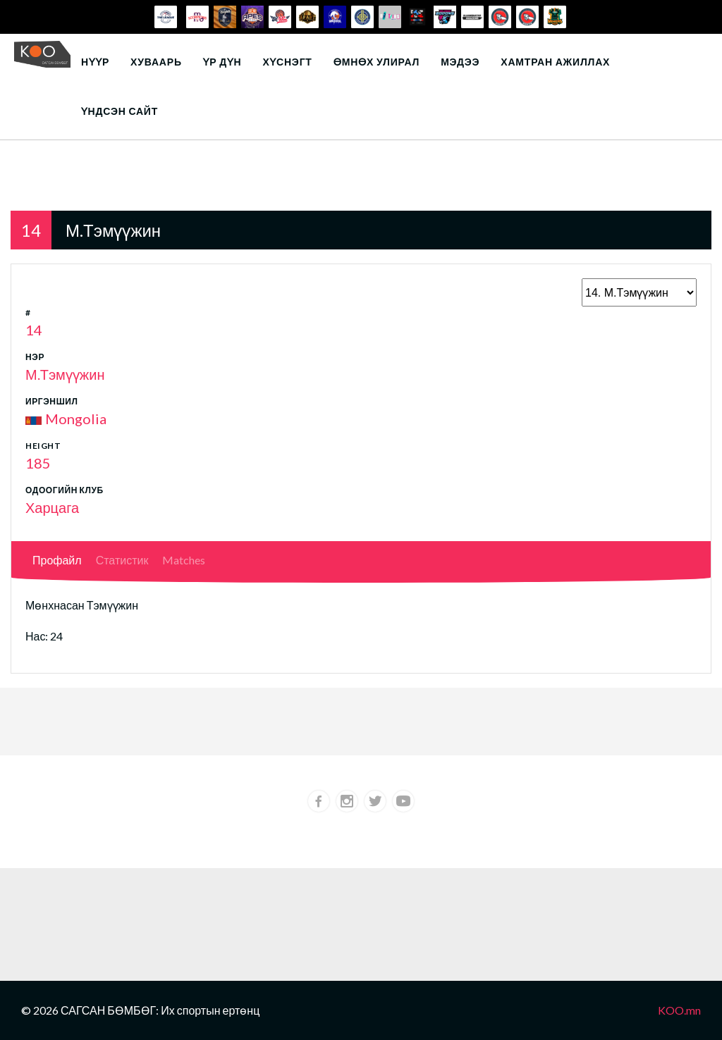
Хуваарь (156, 62)
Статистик (122, 560)
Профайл (57, 560)
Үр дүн (222, 62)
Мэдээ (460, 62)
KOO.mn (679, 1010)
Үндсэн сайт (119, 111)
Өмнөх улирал (377, 62)
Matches (183, 560)
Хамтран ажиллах (555, 62)
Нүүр (95, 62)
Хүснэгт (287, 62)
